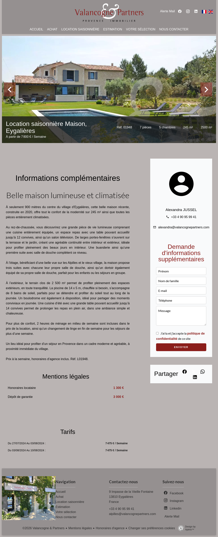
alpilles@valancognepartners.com (132, 514)
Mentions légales (80, 528)
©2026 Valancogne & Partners (43, 528)
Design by (186, 528)
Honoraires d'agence (110, 528)
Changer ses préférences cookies (151, 528)
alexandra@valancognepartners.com (183, 227)
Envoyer (181, 347)
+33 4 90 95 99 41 (183, 217)
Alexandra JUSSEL (181, 210)
